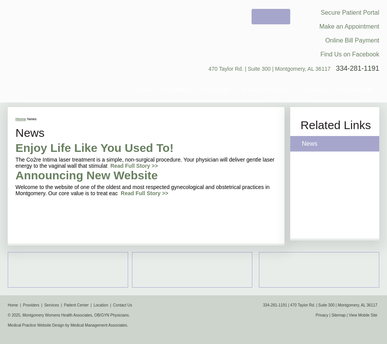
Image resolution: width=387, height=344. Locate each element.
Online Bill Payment (352, 40)
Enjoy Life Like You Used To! (94, 147)
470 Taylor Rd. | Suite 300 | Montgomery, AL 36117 (269, 69)
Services (216, 90)
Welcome (271, 16)
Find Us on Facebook (349, 54)
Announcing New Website (86, 175)
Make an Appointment (349, 26)
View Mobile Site (363, 315)
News (309, 143)
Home (144, 90)
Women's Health (319, 270)
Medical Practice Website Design (36, 325)
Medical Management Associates (98, 325)
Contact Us (355, 90)
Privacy (321, 315)
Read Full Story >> (134, 166)
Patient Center (265, 90)
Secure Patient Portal (350, 12)
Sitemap (338, 315)
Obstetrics (192, 270)
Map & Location (68, 270)
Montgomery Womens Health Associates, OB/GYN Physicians (68, 40)
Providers (177, 90)
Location (314, 90)
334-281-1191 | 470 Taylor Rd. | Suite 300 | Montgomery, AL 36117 (320, 305)
